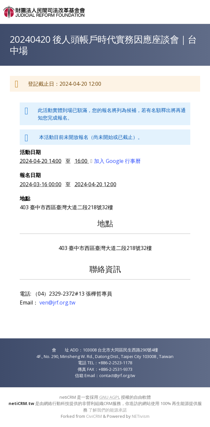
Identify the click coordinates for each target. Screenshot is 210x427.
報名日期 (30, 175)
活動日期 (30, 152)
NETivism (141, 416)
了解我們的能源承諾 (107, 410)
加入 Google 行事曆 (115, 161)
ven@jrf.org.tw (57, 302)
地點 (25, 198)
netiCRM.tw (21, 403)
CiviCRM (94, 416)
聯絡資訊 (105, 268)
